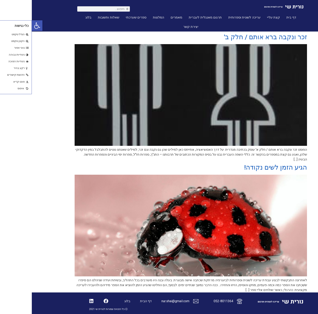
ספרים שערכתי (104, 17)
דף (118, 301)
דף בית (259, 17)
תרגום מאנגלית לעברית (173, 17)
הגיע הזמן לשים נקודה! (243, 167)
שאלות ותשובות (76, 17)
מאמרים (144, 17)
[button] (5, 25)
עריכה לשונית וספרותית (213, 17)
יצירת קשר (158, 26)
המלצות (126, 17)
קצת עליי (241, 17)
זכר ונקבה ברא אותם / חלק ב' (233, 37)
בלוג (57, 17)
